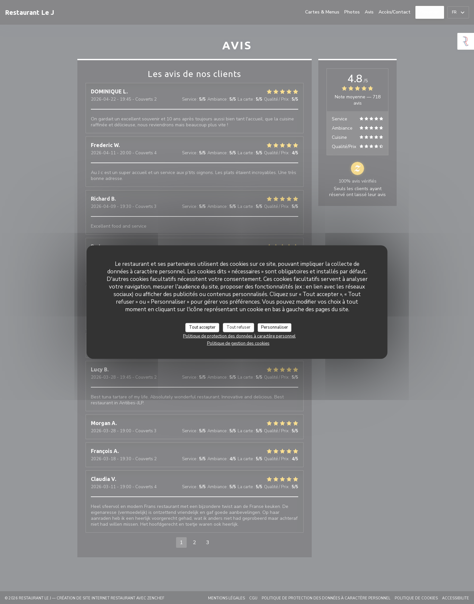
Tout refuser (238, 327)
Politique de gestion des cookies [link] (238, 343)
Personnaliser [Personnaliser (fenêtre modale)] (274, 327)
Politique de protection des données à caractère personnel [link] (239, 336)
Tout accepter (202, 327)
